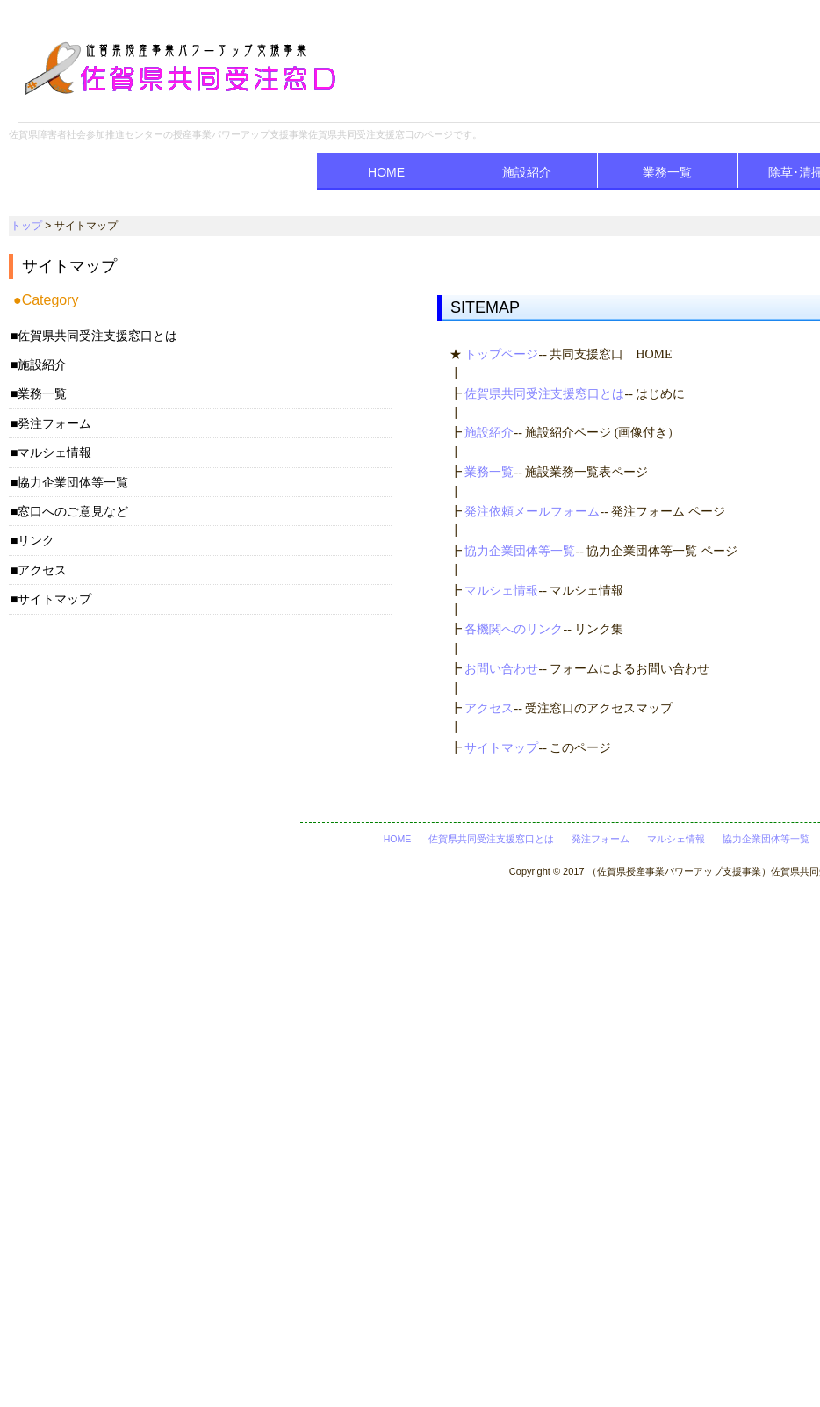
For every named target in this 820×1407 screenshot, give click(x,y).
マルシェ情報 (501, 590)
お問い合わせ (501, 668)
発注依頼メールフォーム (532, 511)
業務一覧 (667, 172)
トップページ (501, 354)
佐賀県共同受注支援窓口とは (544, 393)
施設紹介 (526, 172)
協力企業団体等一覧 (519, 551)
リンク (36, 540)
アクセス (489, 708)
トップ (26, 226)
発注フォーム (54, 423)
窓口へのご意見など (73, 511)
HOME (386, 172)
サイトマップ (501, 747)
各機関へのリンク (513, 629)
